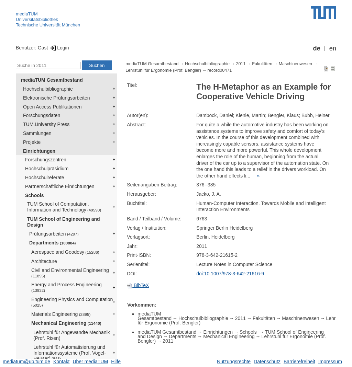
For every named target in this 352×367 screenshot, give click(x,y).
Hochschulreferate (44, 177)
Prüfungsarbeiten (54, 234)
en (332, 48)
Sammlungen (37, 133)
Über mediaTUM (90, 361)
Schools (34, 195)
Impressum (330, 361)
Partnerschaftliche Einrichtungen (60, 186)
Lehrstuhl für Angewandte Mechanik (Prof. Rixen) (71, 335)
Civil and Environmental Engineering (70, 272)
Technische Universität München (48, 24)
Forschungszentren (45, 159)
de (316, 48)
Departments (52, 242)
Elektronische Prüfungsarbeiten (56, 98)
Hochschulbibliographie (48, 89)
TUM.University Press (46, 124)
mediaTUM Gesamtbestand (52, 80)
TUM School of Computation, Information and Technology (64, 207)
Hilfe (116, 361)
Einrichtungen (39, 151)
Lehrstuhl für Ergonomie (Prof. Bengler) (163, 70)
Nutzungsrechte (234, 361)
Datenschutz (267, 361)
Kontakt (61, 361)
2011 (241, 63)
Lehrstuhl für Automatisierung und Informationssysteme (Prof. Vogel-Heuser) (69, 353)
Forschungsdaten (41, 115)
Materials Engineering (60, 314)
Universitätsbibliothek (37, 19)
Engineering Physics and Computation (72, 302)
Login (59, 47)
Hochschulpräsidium (46, 168)
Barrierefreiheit (299, 361)
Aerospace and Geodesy (65, 252)
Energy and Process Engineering (66, 287)
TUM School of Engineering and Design (63, 222)
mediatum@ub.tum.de (26, 361)
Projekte (32, 142)
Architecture (44, 261)
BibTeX (138, 285)
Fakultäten (262, 63)
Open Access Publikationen (52, 107)
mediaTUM (27, 13)
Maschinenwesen (295, 63)
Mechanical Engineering (66, 323)
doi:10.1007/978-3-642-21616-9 (230, 273)
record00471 (220, 70)
